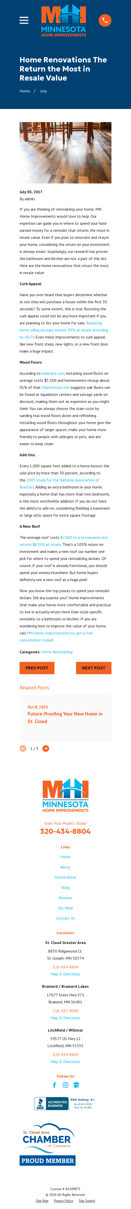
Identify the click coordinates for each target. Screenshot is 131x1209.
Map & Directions (65, 973)
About (65, 867)
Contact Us (65, 918)
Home (65, 856)
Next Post (93, 667)
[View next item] (45, 748)
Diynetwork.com (56, 387)
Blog (65, 887)
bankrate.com (53, 373)
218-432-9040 (65, 1010)
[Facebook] (54, 1085)
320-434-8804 (65, 831)
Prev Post (37, 667)
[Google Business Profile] (76, 1085)
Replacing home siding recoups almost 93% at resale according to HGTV (64, 329)
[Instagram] (65, 1085)
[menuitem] (42, 1201)
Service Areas (65, 877)
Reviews (65, 897)
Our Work (65, 908)
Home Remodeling (57, 651)
